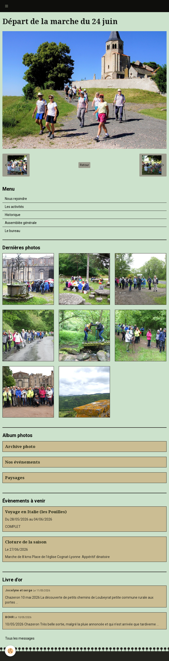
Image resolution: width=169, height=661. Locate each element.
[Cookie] (10, 650)
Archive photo (20, 446)
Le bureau (12, 231)
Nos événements (22, 462)
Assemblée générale (21, 223)
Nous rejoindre (16, 199)
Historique (12, 215)
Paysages (15, 477)
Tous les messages (19, 638)
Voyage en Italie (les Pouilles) (36, 511)
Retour (84, 165)
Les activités (14, 207)
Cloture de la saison (26, 542)
